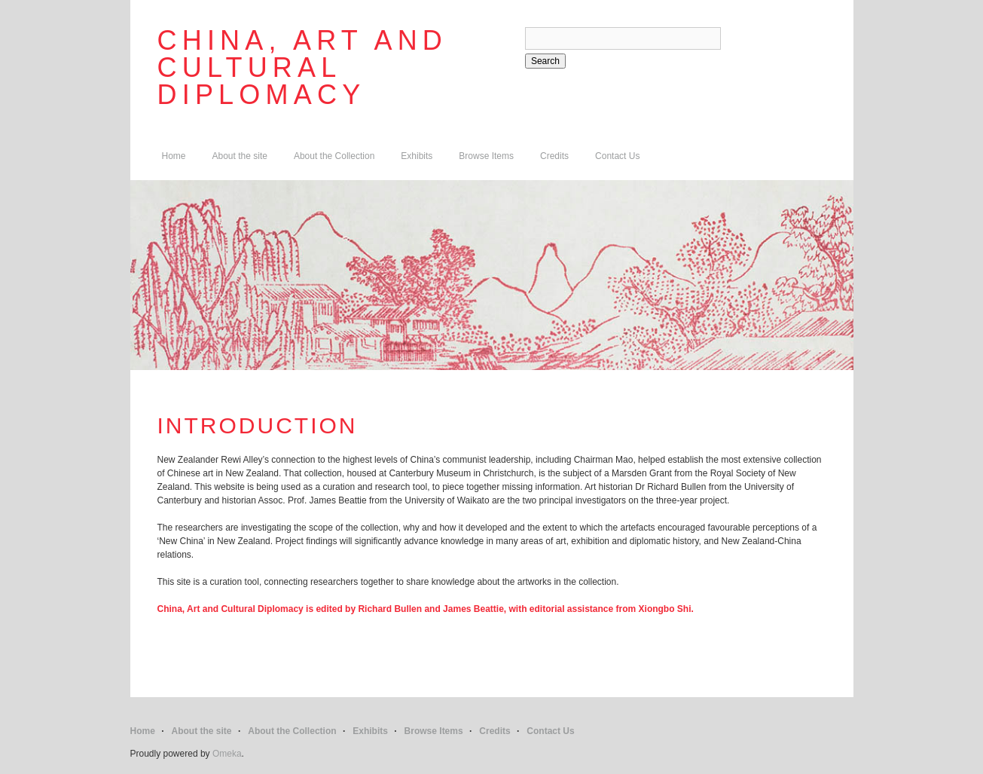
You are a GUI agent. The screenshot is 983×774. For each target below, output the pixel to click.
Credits (554, 156)
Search (545, 61)
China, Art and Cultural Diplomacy (302, 67)
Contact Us (617, 156)
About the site (239, 156)
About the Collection (334, 156)
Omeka (227, 753)
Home (174, 156)
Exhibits (416, 156)
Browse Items (486, 156)
